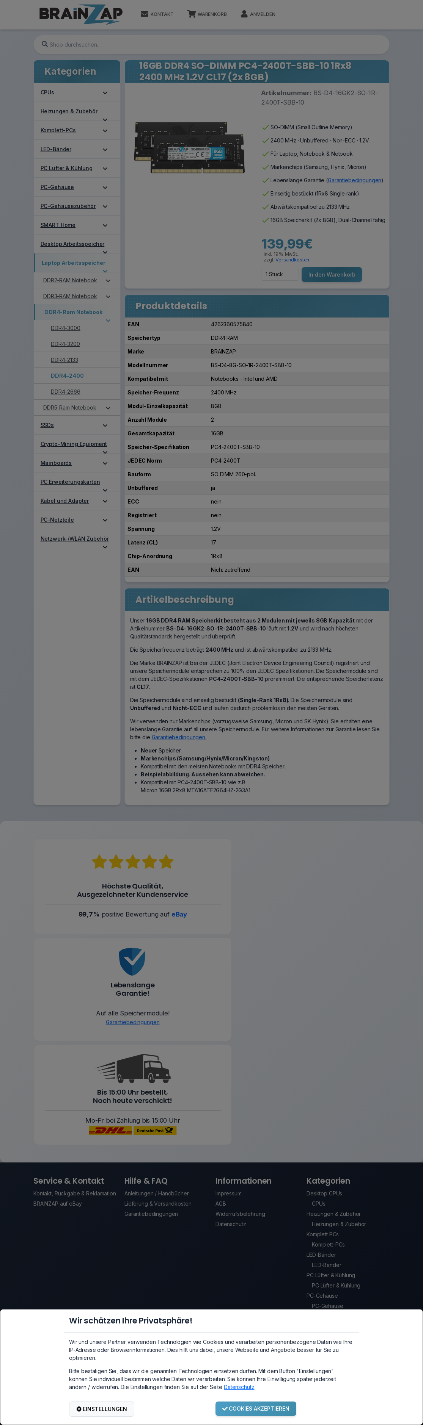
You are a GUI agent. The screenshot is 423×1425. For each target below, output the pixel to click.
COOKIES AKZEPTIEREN (256, 1408)
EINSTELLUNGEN (101, 1409)
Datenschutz (239, 1387)
